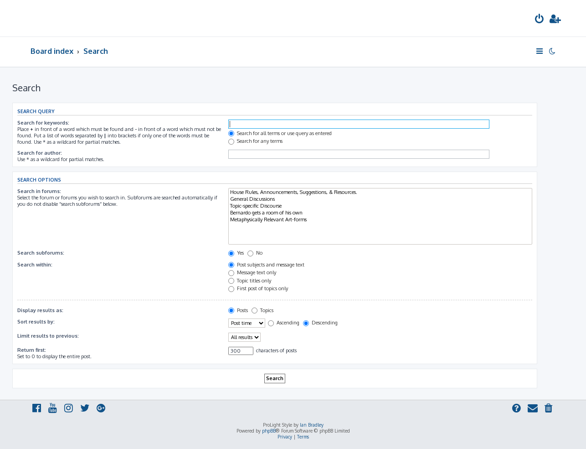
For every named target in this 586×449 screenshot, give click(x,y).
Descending (320, 322)
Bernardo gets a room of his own (380, 212)
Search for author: (39, 153)
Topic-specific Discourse (380, 206)
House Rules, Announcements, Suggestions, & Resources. (380, 192)
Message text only (252, 272)
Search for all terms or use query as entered (280, 133)
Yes (236, 253)
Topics (262, 310)
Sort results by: (36, 321)
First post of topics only (258, 288)
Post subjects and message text (266, 264)
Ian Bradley (312, 425)
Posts (238, 310)
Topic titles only (249, 280)
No (254, 253)
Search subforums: (40, 253)
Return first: (31, 350)
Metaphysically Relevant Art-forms (380, 219)
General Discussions (380, 199)
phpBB (269, 430)
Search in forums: (39, 191)
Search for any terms (255, 141)
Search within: (34, 264)
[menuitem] (539, 20)
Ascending (283, 322)
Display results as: (40, 310)
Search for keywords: (43, 123)
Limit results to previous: (48, 336)
